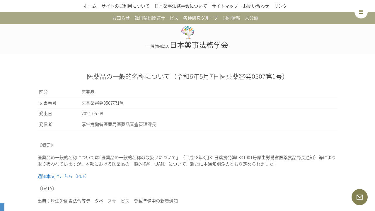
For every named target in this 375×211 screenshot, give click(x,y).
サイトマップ (225, 6)
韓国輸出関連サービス (156, 18)
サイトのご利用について (125, 6)
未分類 (251, 18)
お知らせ (121, 18)
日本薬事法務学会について (180, 6)
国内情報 (231, 18)
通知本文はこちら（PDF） (63, 176)
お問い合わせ (256, 6)
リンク (280, 6)
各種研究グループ (200, 18)
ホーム (90, 6)
